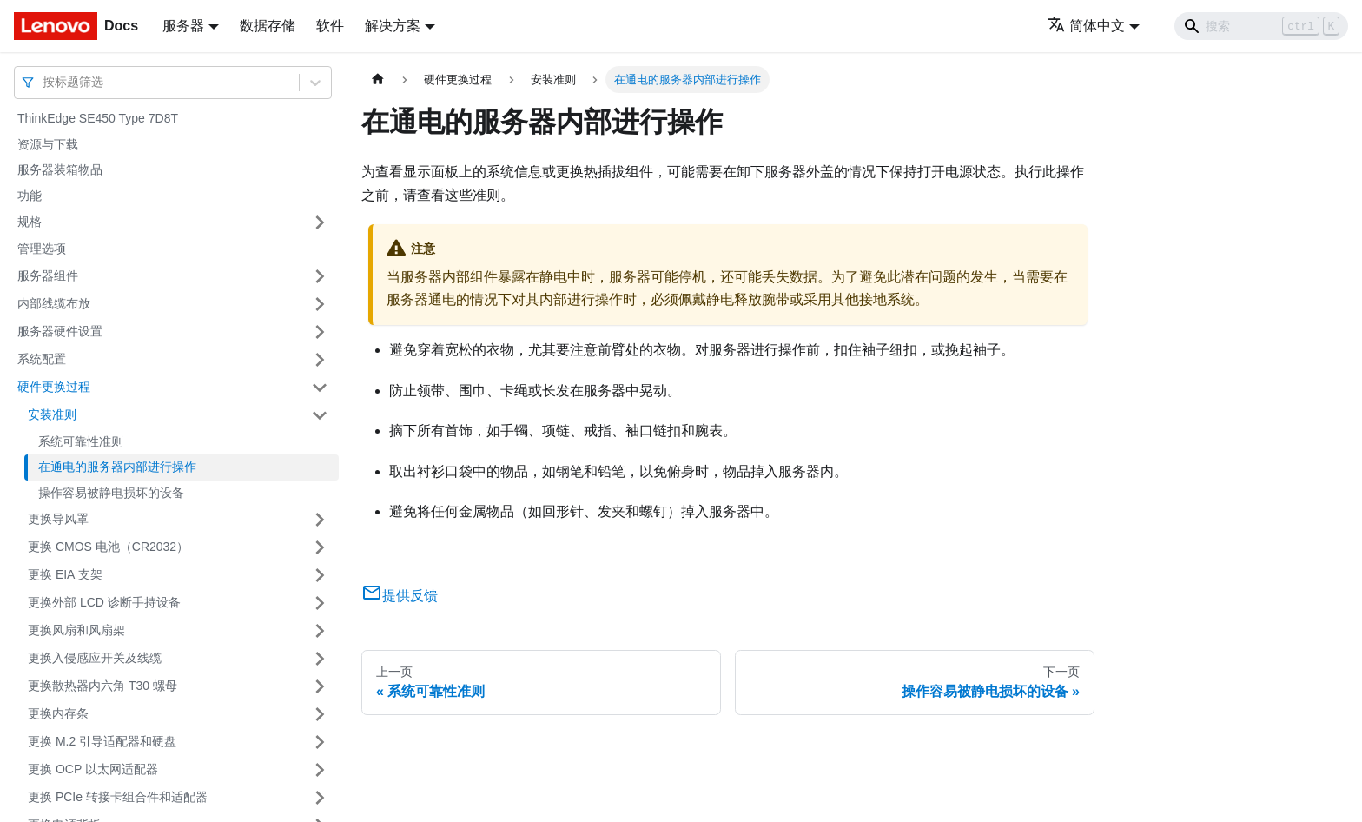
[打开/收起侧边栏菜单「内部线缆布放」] (320, 304)
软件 (330, 25)
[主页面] (377, 79)
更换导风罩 (58, 519)
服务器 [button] (183, 25)
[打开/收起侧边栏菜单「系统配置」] (320, 360)
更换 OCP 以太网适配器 (93, 769)
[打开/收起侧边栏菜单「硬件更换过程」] (320, 387)
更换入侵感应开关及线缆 (95, 658)
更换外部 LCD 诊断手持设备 (104, 602)
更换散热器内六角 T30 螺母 (102, 686)
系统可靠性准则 (80, 441)
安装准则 (52, 414)
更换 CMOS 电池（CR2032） (108, 547)
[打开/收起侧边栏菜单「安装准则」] (320, 415)
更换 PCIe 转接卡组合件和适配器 (118, 797)
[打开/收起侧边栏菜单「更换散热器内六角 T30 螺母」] (320, 686)
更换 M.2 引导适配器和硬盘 (102, 741)
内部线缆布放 (53, 303)
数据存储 (267, 25)
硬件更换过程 (53, 387)
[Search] (1261, 26)
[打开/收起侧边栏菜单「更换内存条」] (320, 714)
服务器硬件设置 (59, 331)
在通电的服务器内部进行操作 (117, 467)
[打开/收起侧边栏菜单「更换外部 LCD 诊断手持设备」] (320, 603)
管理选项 (41, 248)
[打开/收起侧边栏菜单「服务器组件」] (320, 276)
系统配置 (41, 359)
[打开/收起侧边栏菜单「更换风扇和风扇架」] (320, 631)
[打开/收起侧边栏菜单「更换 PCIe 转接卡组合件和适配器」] (320, 798)
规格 (29, 222)
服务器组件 (47, 275)
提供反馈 (399, 595)
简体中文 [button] (1086, 25)
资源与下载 (47, 144)
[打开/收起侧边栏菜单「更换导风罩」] (320, 520)
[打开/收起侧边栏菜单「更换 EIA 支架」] (320, 575)
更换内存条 (58, 713)
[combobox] (44, 82)
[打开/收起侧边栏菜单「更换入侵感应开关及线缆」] (320, 659)
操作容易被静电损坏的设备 (111, 493)
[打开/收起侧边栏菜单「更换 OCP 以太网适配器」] (320, 770)
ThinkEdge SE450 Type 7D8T (97, 118)
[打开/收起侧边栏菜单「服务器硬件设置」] (320, 332)
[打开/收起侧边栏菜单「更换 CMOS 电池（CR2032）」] (320, 547)
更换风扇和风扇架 (76, 630)
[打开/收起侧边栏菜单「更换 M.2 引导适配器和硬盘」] (320, 742)
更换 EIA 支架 (65, 574)
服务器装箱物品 (59, 169)
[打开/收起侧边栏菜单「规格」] (320, 222)
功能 (29, 195)
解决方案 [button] (392, 25)
